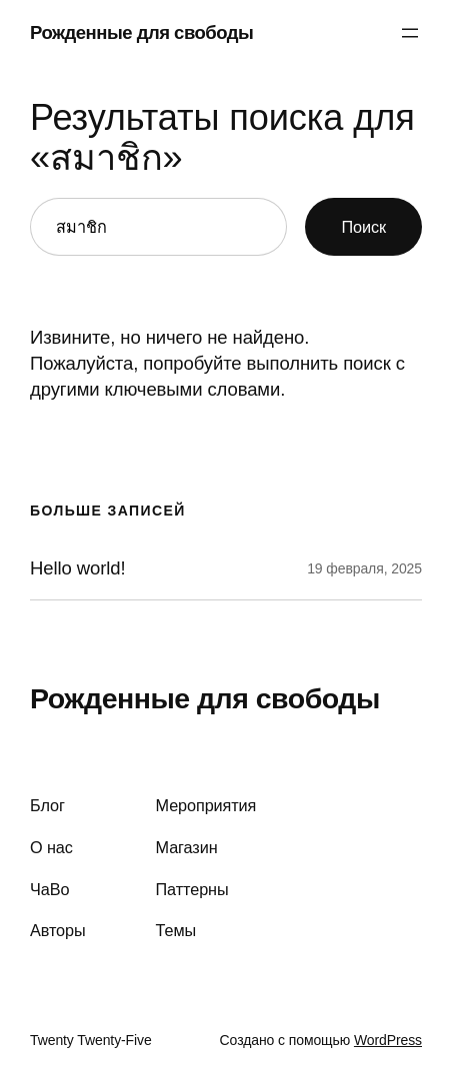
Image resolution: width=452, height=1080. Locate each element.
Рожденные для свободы (141, 32)
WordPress (388, 1040)
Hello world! (77, 568)
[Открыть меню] (410, 33)
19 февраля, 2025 (364, 568)
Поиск (363, 227)
